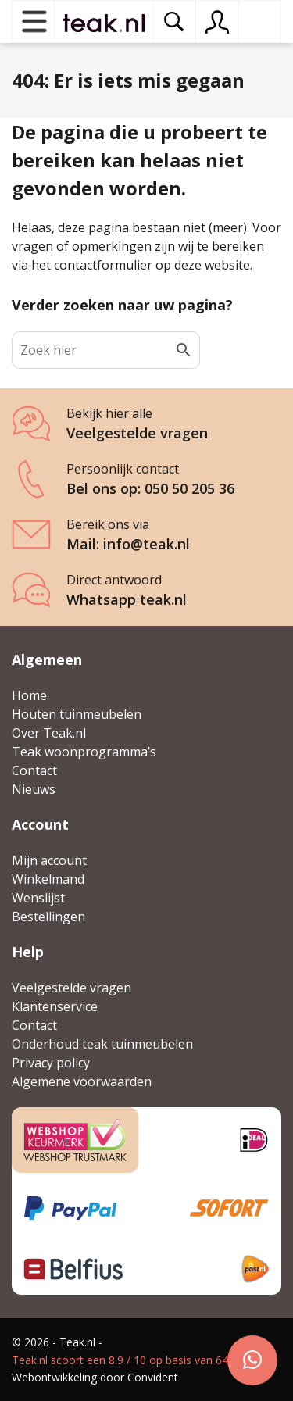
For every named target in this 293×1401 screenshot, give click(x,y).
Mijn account (49, 860)
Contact (34, 770)
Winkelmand (48, 879)
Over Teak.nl (49, 733)
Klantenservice (55, 1006)
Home (29, 695)
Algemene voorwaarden (82, 1081)
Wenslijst (38, 897)
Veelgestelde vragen (71, 987)
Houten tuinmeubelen (76, 714)
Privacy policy (51, 1062)
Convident (152, 1377)
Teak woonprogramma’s (84, 751)
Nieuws (33, 789)
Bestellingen (48, 916)
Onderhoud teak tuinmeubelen (102, 1044)
